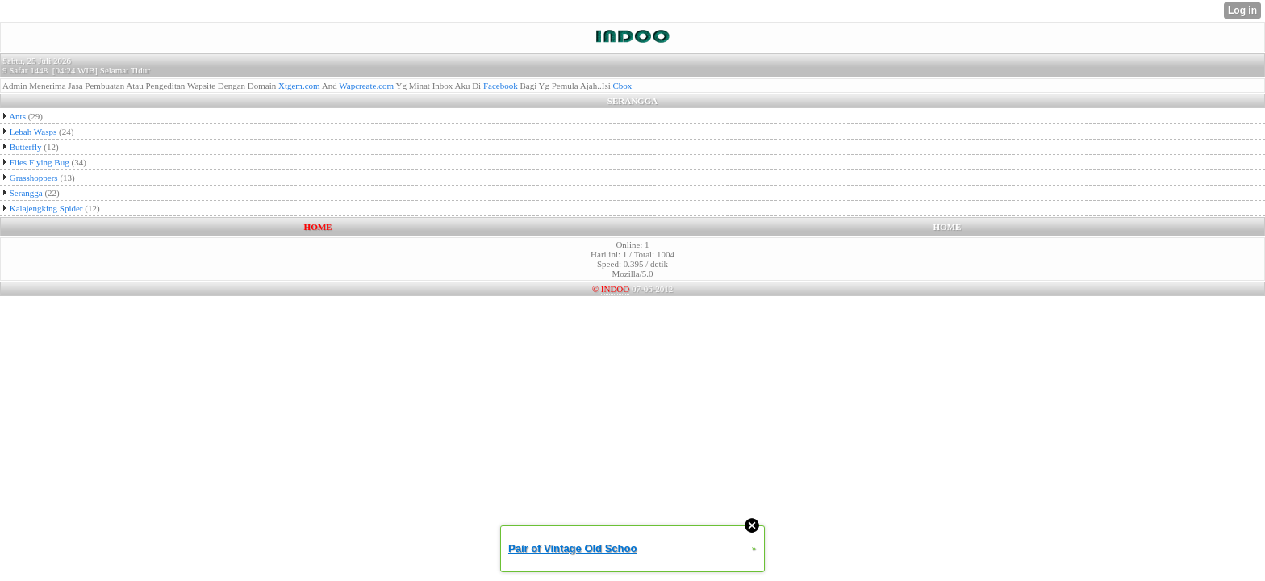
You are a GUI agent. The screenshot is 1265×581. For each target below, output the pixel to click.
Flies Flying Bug (39, 162)
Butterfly (26, 147)
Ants (17, 116)
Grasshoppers (34, 177)
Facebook (500, 85)
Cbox (622, 85)
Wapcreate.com (366, 85)
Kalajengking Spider (46, 208)
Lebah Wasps (33, 131)
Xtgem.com (299, 85)
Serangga (26, 193)
